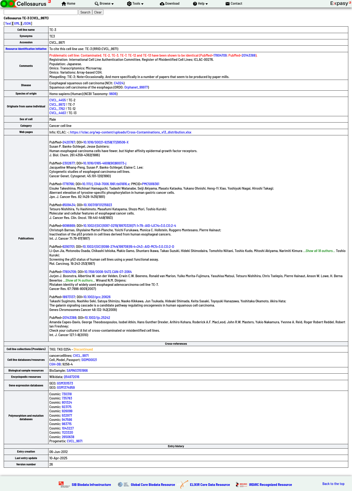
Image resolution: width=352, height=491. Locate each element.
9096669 (69, 225)
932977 (67, 415)
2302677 (69, 163)
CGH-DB (55, 364)
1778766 (68, 183)
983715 (67, 423)
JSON (27, 23)
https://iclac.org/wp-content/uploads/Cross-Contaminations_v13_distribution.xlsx (130, 132)
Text (8, 23)
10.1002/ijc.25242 (97, 317)
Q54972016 (71, 376)
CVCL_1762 (57, 108)
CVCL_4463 (57, 112)
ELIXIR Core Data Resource (210, 484)
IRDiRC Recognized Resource (270, 484)
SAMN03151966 (77, 370)
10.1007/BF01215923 (98, 204)
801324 (67, 402)
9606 (112, 93)
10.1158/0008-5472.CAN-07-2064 (108, 271)
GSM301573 (65, 383)
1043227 (68, 428)
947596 (67, 419)
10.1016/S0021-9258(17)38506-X (106, 142)
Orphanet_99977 (136, 87)
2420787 (69, 142)
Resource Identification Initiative (26, 49)
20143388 (249, 55)
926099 (67, 411)
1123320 (67, 432)
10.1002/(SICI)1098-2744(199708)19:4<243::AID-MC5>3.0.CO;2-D (128, 246)
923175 (67, 406)
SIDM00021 (89, 359)
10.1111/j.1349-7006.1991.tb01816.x (105, 183)
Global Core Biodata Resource (153, 484)
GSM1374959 (66, 387)
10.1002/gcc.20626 (96, 296)
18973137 (69, 296)
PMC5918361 (150, 183)
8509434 (69, 204)
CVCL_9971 (81, 355)
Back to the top (333, 483)
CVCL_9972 (57, 104)
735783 (67, 398)
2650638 (68, 436)
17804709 (220, 55)
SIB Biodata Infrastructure (91, 484)
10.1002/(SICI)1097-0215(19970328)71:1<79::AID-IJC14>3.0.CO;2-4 (129, 225)
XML (17, 23)
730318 (67, 394)
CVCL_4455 (57, 100)
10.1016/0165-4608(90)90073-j (104, 163)
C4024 (118, 83)
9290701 (68, 246)
